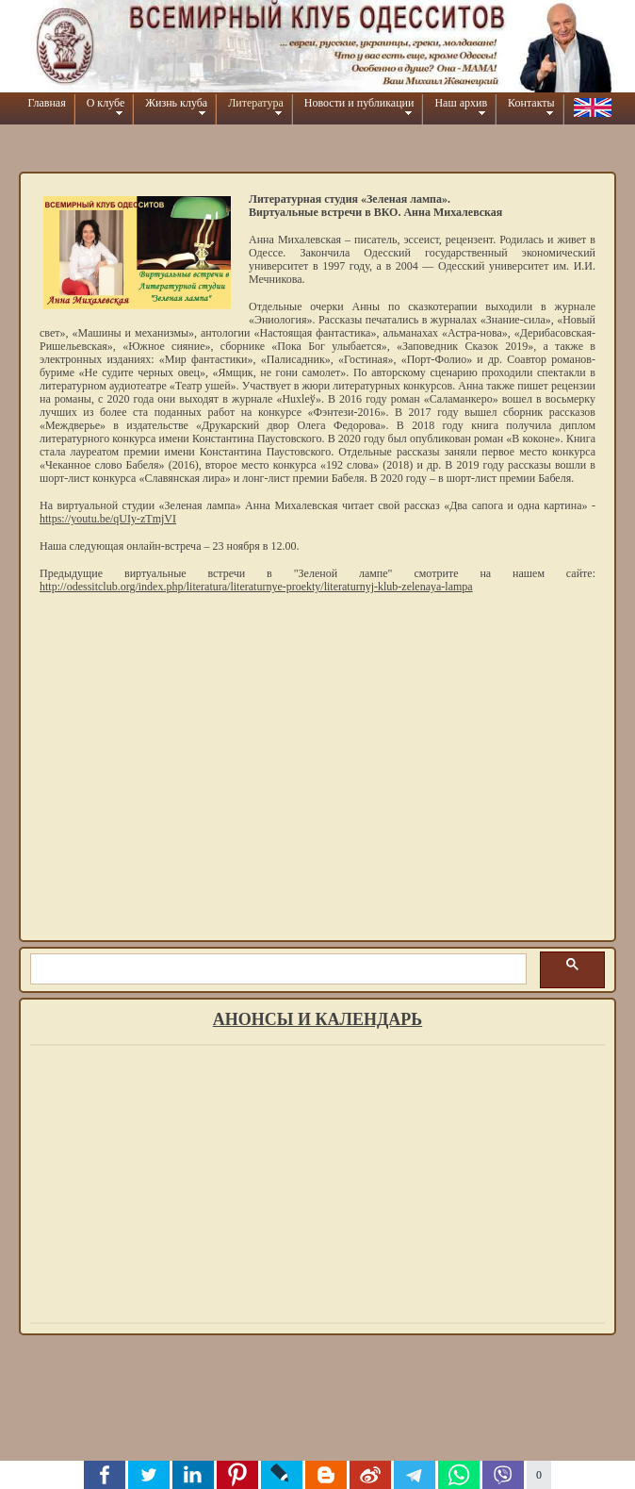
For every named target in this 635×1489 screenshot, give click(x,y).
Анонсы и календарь (317, 1019)
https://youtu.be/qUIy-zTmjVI (108, 518)
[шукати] (276, 969)
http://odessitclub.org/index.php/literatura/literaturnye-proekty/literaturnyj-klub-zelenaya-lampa (256, 586)
